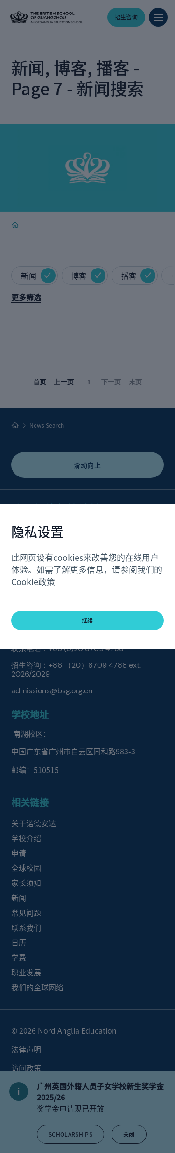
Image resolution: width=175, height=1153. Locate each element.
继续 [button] (87, 620)
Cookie (24, 581)
